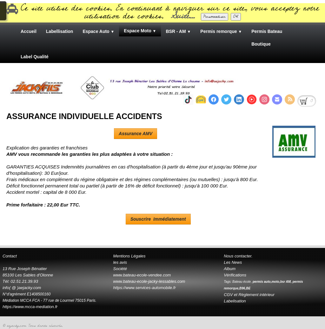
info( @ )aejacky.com (22, 287)
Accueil (28, 31)
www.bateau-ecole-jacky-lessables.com (149, 281)
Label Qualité (35, 56)
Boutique (261, 44)
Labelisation (235, 301)
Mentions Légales (129, 256)
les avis (120, 262)
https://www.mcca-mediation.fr (31, 306)
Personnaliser (214, 16)
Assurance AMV (135, 133)
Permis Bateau (266, 31)
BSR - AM (178, 31)
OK (235, 16)
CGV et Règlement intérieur (249, 294)
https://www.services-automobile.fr (144, 287)
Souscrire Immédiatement (158, 219)
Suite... (183, 16)
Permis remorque (221, 31)
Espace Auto (98, 31)
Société (120, 268)
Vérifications (235, 275)
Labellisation (59, 31)
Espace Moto (140, 30)
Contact (10, 256)
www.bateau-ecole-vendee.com (142, 275)
